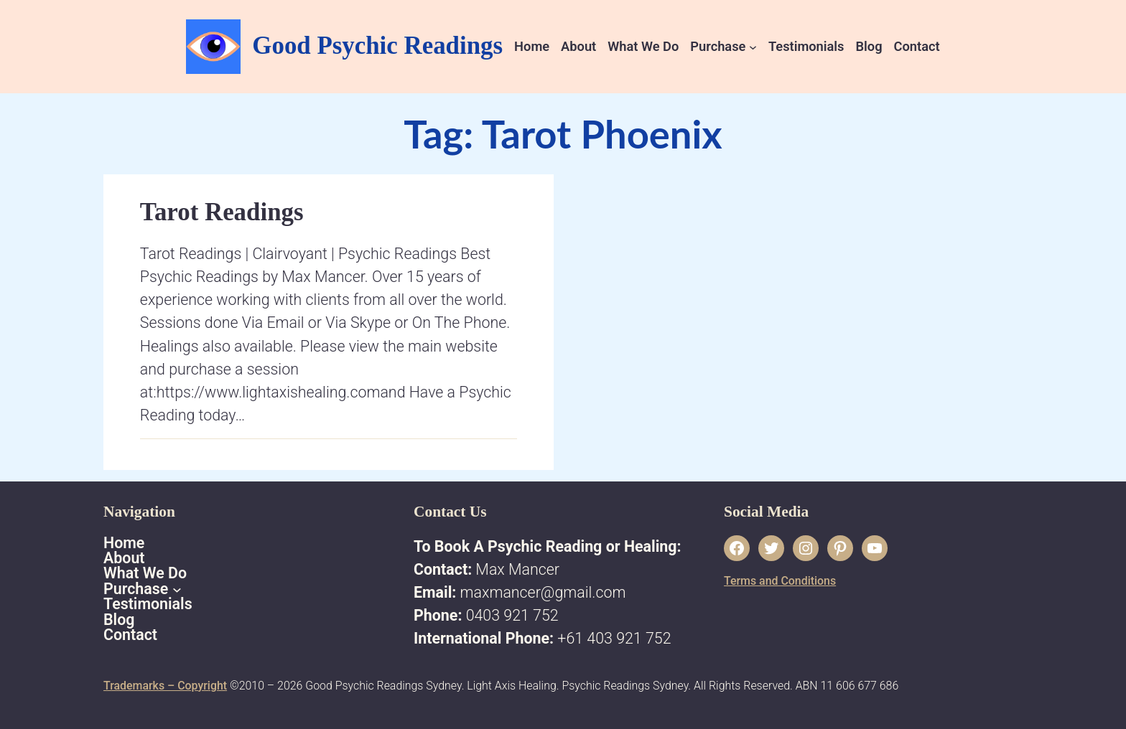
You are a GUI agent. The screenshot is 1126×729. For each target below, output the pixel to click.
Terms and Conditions (780, 581)
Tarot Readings (222, 212)
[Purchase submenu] (753, 46)
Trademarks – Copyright (165, 685)
